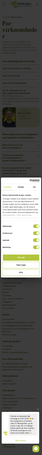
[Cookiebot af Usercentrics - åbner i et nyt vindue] (29, 180)
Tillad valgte (21, 265)
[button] (35, 448)
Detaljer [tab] (21, 187)
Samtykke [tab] (8, 187)
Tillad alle (21, 257)
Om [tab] (34, 187)
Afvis (21, 272)
